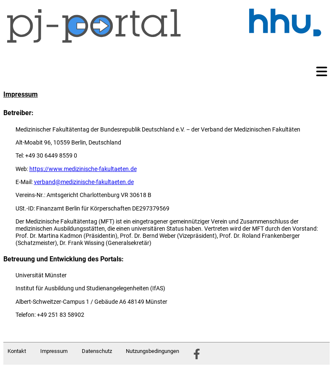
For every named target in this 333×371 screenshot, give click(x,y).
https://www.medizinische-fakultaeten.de (83, 169)
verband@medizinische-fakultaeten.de (84, 182)
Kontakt (17, 351)
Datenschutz (97, 351)
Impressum (54, 351)
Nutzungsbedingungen (152, 351)
